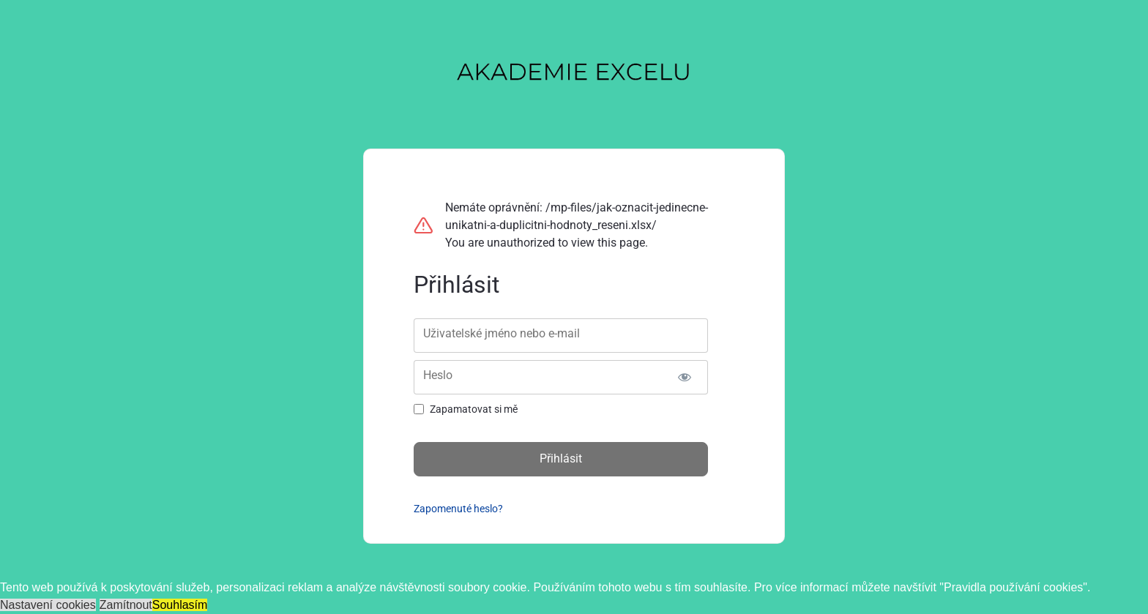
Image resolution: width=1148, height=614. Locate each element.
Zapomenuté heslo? (458, 508)
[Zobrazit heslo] (684, 377)
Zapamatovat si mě (474, 409)
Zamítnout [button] (126, 605)
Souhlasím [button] (180, 605)
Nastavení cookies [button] (48, 605)
